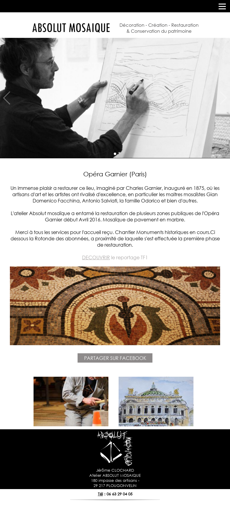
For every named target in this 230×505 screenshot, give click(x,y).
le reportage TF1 (115, 257)
